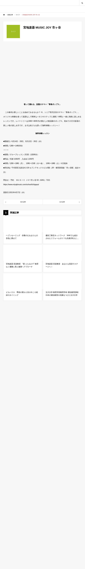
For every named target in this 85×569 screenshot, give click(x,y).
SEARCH (82, 3)
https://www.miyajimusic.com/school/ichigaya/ (21, 184)
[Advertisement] (42, 469)
